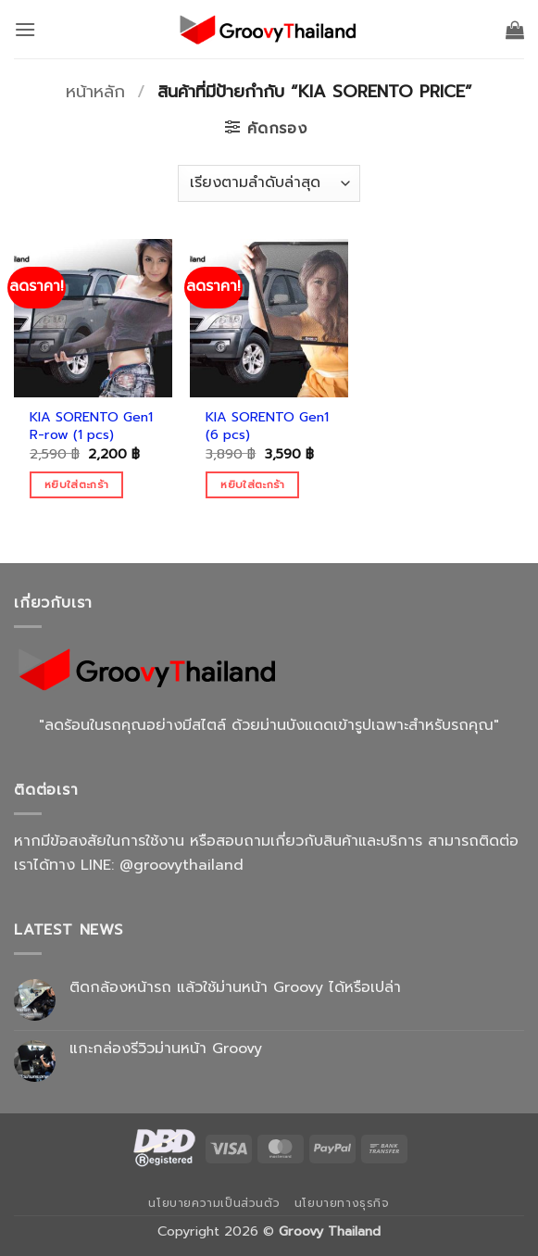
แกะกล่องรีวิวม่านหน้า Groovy (165, 1049)
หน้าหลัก (95, 92)
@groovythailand (181, 865)
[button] (25, 29)
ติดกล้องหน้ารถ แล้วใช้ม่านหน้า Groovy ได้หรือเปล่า (235, 988)
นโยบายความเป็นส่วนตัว (214, 1203)
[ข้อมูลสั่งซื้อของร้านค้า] (269, 183)
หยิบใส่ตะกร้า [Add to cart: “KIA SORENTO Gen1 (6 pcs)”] (252, 484)
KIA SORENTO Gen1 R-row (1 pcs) (91, 425)
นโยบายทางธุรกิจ (342, 1203)
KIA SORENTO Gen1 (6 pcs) (267, 425)
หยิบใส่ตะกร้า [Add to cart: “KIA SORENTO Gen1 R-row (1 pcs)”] (76, 484)
